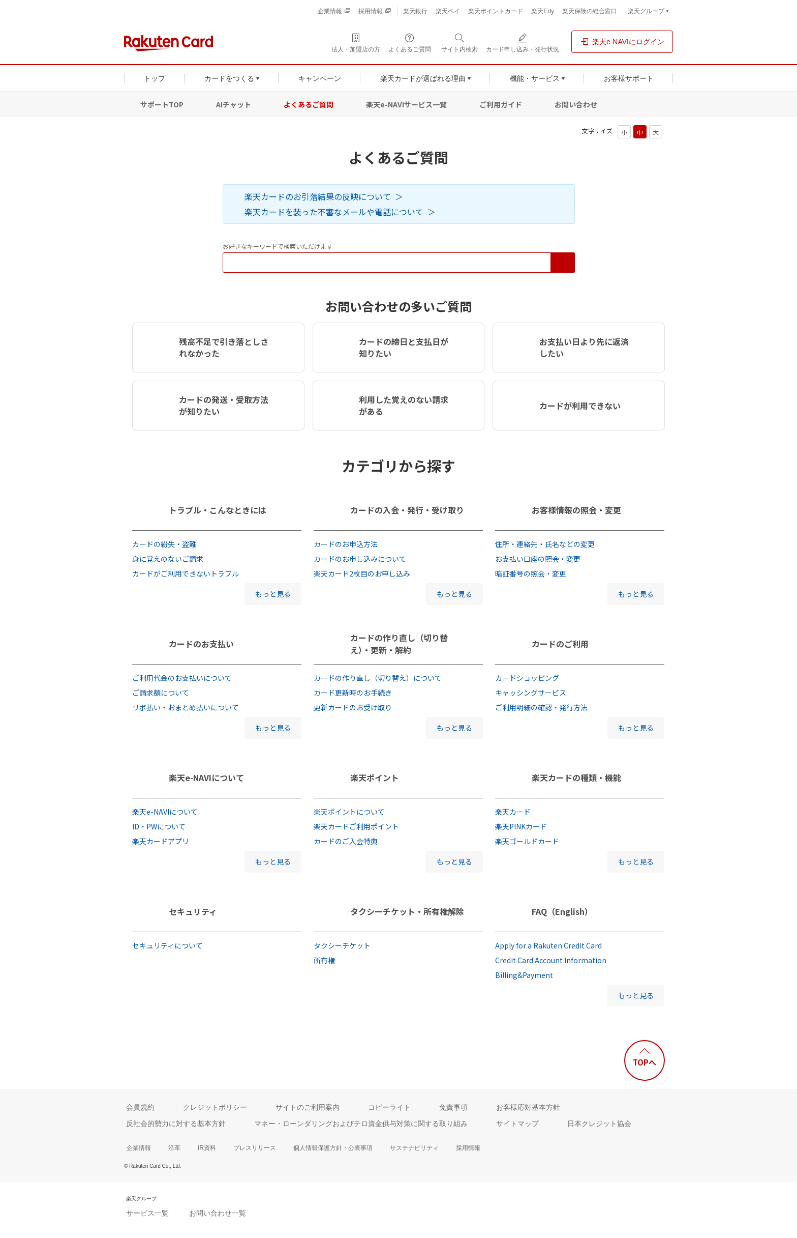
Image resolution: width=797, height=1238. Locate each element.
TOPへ (644, 1062)
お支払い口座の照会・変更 (537, 559)
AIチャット (233, 104)
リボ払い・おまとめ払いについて (185, 707)
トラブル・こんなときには (217, 510)
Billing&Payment (524, 975)
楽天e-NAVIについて (206, 777)
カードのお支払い (201, 644)
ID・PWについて (159, 826)
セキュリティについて (167, 945)
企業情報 (139, 1147)
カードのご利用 (560, 644)
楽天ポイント (374, 777)
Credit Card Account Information (550, 960)
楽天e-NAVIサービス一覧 (406, 104)
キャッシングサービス (530, 692)
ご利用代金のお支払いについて (182, 678)
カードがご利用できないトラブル (185, 573)
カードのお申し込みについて (360, 559)
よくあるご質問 (308, 104)
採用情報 (468, 1147)
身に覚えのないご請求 (167, 559)
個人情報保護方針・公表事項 (333, 1147)
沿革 (174, 1147)
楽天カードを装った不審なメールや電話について (333, 211)
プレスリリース (254, 1147)
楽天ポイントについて (349, 812)
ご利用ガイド (500, 104)
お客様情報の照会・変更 (576, 510)
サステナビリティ (414, 1147)
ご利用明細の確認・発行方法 (541, 707)
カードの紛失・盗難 (164, 544)
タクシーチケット (342, 945)
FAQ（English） (562, 911)
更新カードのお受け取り (353, 707)
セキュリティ (193, 911)
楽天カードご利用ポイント (356, 826)
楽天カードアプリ (160, 841)
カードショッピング (527, 678)
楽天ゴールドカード (527, 841)
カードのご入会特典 (346, 841)
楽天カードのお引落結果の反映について (317, 196)
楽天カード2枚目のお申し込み (362, 573)
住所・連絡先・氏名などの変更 (545, 544)
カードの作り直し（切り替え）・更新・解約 (399, 643)
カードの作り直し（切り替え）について (378, 678)
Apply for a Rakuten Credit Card (548, 945)
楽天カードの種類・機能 (576, 777)
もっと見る (273, 594)
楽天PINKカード (521, 826)
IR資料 (207, 1147)
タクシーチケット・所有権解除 (407, 911)
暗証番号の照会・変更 (530, 573)
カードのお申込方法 (346, 544)
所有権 (324, 960)
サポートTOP (161, 104)
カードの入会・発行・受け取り (407, 510)
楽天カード (513, 812)
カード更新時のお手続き (353, 692)
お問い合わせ (576, 104)
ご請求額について (160, 692)
